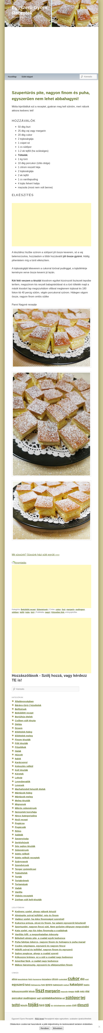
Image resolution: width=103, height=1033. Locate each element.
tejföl (22, 612)
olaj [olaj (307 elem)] (87, 991)
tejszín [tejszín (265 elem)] (23, 1005)
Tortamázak (21, 884)
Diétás (18, 724)
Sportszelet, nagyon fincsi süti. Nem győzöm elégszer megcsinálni (52, 926)
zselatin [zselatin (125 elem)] (69, 1005)
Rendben (45, 1028)
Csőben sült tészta (25, 720)
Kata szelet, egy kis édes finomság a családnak (41, 930)
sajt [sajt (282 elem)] (39, 998)
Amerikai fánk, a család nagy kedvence (36, 961)
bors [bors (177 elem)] (30, 979)
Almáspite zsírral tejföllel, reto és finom (37, 915)
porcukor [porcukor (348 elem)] (17, 998)
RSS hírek (39, 1019)
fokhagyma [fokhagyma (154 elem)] (35, 985)
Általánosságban (24, 701)
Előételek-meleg (24, 735)
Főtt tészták (21, 743)
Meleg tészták (22, 800)
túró (32, 612)
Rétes (18, 831)
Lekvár (18, 777)
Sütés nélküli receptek (27, 857)
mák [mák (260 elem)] (77, 991)
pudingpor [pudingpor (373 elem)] (29, 998)
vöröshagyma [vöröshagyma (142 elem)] (59, 1005)
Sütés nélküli (22, 853)
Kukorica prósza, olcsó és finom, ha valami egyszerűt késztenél (50, 923)
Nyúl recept (21, 819)
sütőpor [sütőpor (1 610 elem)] (72, 997)
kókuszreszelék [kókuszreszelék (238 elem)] (20, 991)
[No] (99, 1026)
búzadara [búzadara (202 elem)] (46, 979)
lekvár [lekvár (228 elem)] (32, 991)
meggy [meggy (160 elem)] (71, 991)
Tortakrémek (22, 880)
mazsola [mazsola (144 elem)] (64, 991)
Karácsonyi (21, 762)
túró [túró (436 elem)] (42, 1005)
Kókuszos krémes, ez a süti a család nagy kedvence (44, 957)
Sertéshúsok (22, 842)
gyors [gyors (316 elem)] (48, 984)
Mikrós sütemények (26, 808)
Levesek (19, 785)
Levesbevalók (22, 781)
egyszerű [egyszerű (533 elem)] (18, 984)
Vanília (18, 892)
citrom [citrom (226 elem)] (55, 979)
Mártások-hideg (23, 792)
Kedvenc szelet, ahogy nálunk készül (35, 911)
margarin (71, 609)
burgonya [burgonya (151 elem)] (37, 979)
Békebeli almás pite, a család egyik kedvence (40, 938)
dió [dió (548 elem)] (82, 979)
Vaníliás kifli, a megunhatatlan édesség (36, 934)
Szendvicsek (22, 865)
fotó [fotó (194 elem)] (43, 985)
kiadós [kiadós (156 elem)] (87, 985)
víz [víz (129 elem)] (52, 1005)
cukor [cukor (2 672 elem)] (74, 978)
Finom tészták (23, 739)
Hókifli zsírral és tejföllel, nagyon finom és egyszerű (44, 949)
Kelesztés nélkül (24, 766)
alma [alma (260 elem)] (14, 979)
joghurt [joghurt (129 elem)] (66, 985)
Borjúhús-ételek (24, 716)
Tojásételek (21, 873)
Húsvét (19, 754)
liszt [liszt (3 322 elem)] (40, 990)
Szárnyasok (21, 861)
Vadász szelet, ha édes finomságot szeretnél (39, 919)
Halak (18, 751)
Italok (18, 758)
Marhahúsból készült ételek (30, 789)
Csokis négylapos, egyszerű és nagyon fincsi (40, 945)
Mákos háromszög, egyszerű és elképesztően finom (44, 965)
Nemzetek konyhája (26, 812)
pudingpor (80, 609)
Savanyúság (22, 838)
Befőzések (21, 709)
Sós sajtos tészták (25, 846)
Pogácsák (20, 827)
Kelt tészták (21, 770)
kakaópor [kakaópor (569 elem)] (76, 984)
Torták (18, 876)
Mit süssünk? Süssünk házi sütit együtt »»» (35, 554)
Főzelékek (20, 747)
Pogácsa (20, 823)
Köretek (19, 773)
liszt (63, 609)
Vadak (18, 888)
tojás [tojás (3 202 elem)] (33, 1004)
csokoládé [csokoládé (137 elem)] (63, 979)
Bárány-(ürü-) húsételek (28, 705)
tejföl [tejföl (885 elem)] (16, 1005)
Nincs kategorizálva (26, 815)
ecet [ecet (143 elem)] (87, 979)
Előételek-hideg (23, 731)
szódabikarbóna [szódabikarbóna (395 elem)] (51, 998)
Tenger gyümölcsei (25, 869)
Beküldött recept (28, 609)
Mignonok (20, 804)
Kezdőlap (12, 77)
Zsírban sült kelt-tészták (28, 899)
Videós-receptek (24, 895)
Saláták (19, 834)
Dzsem (18, 728)
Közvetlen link (58, 612)
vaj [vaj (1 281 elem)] (47, 1005)
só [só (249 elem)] (63, 998)
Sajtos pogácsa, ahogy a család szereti (36, 953)
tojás (27, 612)
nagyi (47, 612)
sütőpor (15, 612)
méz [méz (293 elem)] (82, 991)
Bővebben (57, 1028)
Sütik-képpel (27, 77)
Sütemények (42, 609)
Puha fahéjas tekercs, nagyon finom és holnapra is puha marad (50, 942)
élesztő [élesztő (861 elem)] (83, 1005)
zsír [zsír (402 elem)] (74, 1005)
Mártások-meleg (24, 796)
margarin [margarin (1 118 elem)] (52, 991)
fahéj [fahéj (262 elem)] (27, 984)
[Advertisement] (51, 50)
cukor (58, 609)
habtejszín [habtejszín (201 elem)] (58, 985)
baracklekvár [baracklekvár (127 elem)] (23, 979)
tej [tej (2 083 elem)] (83, 997)
